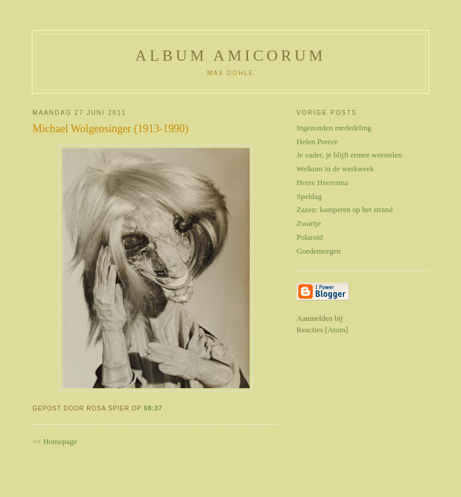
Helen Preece (317, 141)
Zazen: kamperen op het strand (345, 209)
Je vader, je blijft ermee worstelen (349, 154)
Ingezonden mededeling (334, 127)
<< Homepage (54, 441)
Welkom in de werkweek (335, 168)
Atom (337, 329)
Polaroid (310, 237)
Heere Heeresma (322, 182)
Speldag (309, 196)
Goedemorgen (318, 250)
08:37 (153, 408)
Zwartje (309, 223)
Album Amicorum (230, 55)
